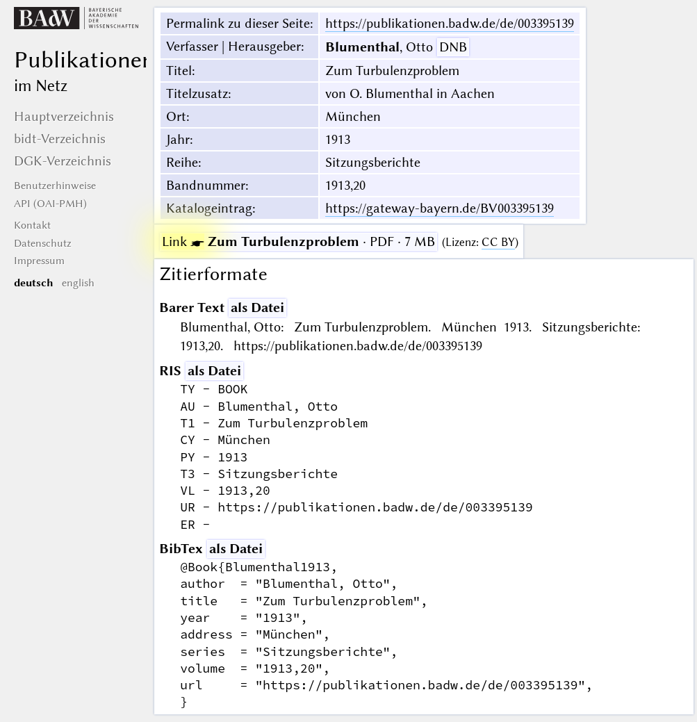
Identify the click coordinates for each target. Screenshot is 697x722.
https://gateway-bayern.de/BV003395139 (439, 208)
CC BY (498, 242)
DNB (453, 47)
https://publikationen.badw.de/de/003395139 (449, 23)
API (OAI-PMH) (50, 203)
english (78, 283)
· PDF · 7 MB (298, 241)
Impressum (39, 260)
